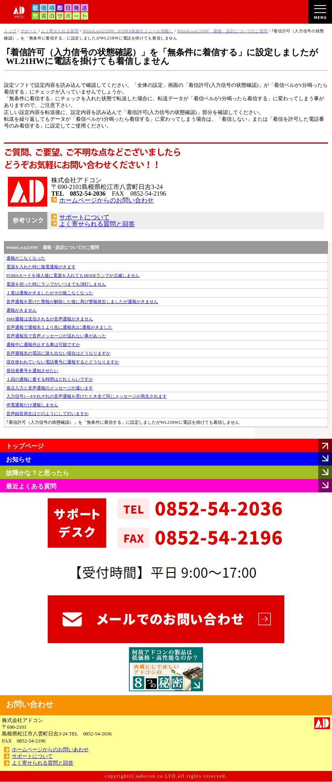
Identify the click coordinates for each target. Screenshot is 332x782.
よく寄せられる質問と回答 (97, 224)
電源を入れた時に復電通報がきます (41, 266)
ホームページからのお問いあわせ (50, 749)
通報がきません (21, 310)
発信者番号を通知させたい (32, 370)
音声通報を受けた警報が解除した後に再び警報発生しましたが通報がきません (82, 301)
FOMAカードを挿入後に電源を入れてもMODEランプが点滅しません (73, 275)
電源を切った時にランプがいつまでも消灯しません (56, 284)
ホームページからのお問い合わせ (106, 200)
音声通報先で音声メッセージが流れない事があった (56, 335)
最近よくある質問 (31, 486)
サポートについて (84, 217)
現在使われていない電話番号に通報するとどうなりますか (62, 361)
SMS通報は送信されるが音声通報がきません (49, 318)
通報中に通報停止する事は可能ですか (43, 344)
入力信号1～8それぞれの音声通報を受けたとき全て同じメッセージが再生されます (86, 396)
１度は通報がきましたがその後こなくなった (49, 292)
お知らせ (18, 459)
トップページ (25, 446)
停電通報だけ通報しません (32, 404)
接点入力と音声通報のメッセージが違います (49, 387)
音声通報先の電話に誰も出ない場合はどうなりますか (58, 353)
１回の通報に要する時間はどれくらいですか (49, 379)
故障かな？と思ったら (37, 473)
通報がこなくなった (25, 258)
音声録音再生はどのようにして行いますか (47, 413)
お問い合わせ (29, 704)
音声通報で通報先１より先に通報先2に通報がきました (59, 327)
